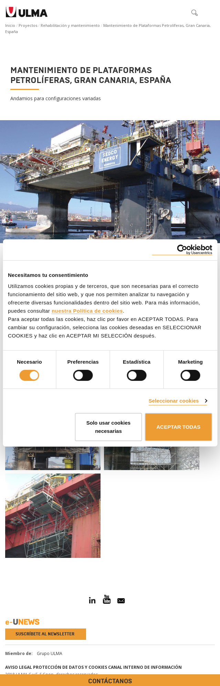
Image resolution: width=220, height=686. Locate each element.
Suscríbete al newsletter (44, 634)
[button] (180, 12)
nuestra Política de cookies (87, 310)
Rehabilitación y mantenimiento (70, 25)
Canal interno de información (145, 667)
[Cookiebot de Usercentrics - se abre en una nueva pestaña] (182, 250)
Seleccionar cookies (173, 401)
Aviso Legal (18, 667)
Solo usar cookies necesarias (108, 427)
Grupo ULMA (49, 653)
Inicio (10, 25)
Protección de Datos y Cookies (70, 667)
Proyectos (28, 25)
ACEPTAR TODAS (178, 427)
